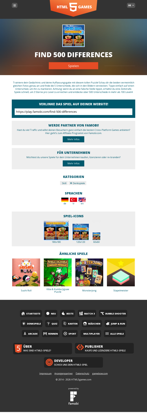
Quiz (52, 323)
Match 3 (87, 313)
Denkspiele (77, 183)
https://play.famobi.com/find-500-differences (73, 111)
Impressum (45, 374)
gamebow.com (100, 374)
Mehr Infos (73, 139)
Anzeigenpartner (63, 374)
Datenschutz (82, 374)
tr (73, 201)
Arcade (30, 333)
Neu (51, 313)
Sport (70, 333)
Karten (70, 323)
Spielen (73, 66)
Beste (68, 313)
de (64, 201)
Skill (63, 183)
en (82, 201)
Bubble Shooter (113, 313)
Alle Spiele (114, 333)
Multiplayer (91, 333)
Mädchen (91, 323)
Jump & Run (115, 323)
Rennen (50, 333)
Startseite (30, 313)
